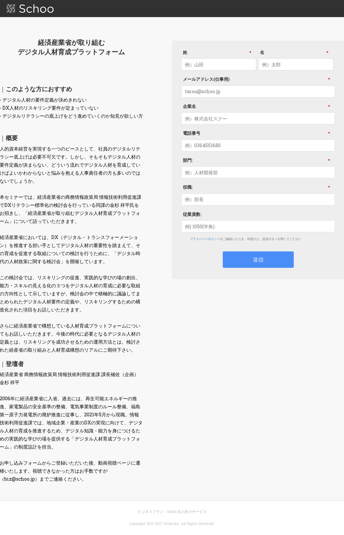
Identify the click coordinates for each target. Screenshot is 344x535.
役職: (258, 187)
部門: (258, 160)
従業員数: (192, 214)
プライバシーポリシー (205, 239)
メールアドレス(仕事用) (258, 79)
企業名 (258, 106)
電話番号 (258, 133)
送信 (258, 259)
